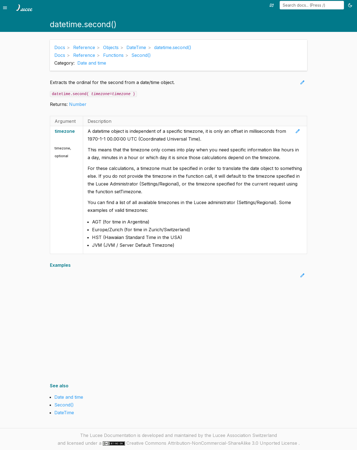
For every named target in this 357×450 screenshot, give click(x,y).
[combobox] (312, 5)
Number (77, 104)
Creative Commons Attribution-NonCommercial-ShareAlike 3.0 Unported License (212, 443)
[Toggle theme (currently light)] (351, 5)
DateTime (64, 412)
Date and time (91, 63)
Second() (64, 405)
